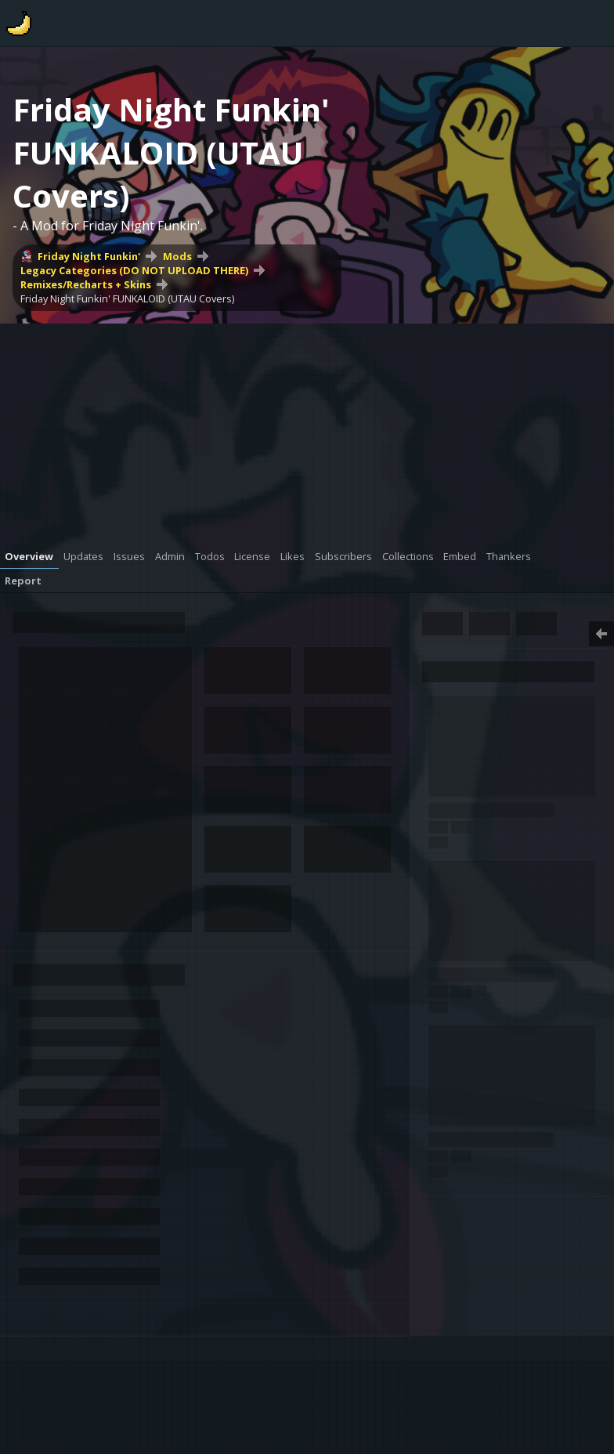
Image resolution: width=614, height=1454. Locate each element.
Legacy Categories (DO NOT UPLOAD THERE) (134, 270)
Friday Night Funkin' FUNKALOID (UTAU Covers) (127, 298)
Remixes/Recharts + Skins (85, 284)
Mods (177, 256)
